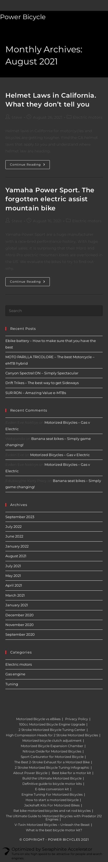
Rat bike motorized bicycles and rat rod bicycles (52, 811)
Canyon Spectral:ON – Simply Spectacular (41, 373)
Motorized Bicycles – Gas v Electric (60, 455)
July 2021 (13, 566)
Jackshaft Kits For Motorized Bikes (52, 805)
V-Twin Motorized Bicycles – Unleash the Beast (52, 825)
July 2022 (13, 526)
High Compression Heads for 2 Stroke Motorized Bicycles (52, 735)
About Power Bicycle (30, 773)
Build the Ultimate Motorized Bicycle (52, 778)
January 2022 (17, 546)
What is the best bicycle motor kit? (54, 830)
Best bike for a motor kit (71, 773)
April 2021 (13, 585)
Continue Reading (30, 165)
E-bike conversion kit (52, 789)
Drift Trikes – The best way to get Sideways (42, 383)
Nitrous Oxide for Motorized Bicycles (52, 751)
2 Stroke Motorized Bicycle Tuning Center (52, 730)
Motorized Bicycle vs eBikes (38, 719)
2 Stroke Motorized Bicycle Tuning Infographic (52, 767)
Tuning (11, 684)
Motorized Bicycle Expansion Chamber (52, 746)
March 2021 (15, 595)
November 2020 (19, 624)
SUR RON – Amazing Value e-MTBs (35, 393)
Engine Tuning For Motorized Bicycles (52, 794)
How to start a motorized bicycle (52, 800)
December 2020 (19, 615)
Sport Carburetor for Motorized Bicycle (52, 757)
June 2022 (14, 536)
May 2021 (13, 575)
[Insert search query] (54, 310)
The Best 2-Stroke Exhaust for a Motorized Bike (52, 762)
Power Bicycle (23, 17)
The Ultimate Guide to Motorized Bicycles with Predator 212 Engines (54, 817)
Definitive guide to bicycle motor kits (52, 784)
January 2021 (16, 605)
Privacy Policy (76, 719)
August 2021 (15, 556)
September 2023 (19, 517)
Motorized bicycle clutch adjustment (52, 740)
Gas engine (15, 674)
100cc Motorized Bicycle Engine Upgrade (52, 724)
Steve (17, 117)
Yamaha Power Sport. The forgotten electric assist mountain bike (50, 199)
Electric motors (87, 117)
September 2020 (20, 634)
